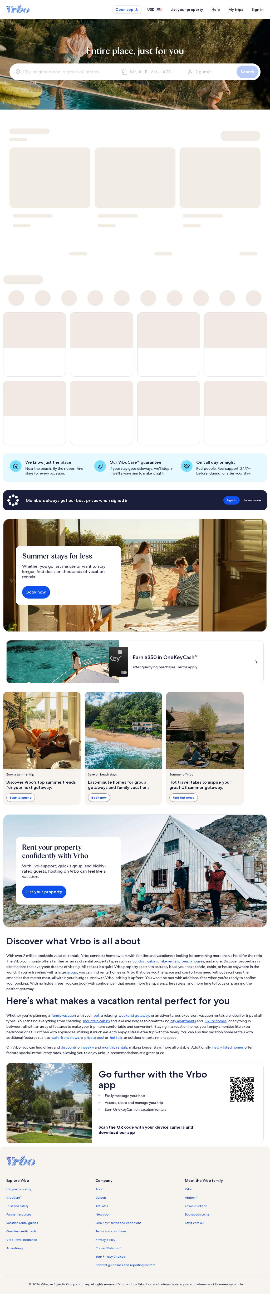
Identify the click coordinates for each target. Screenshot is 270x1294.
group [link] (72, 972)
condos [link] (138, 961)
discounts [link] (69, 1047)
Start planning (21, 797)
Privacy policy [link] (105, 1240)
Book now (36, 592)
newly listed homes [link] (228, 1047)
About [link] (100, 1189)
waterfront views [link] (65, 1037)
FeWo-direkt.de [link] (196, 1206)
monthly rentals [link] (114, 1047)
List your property (186, 9)
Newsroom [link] (103, 1214)
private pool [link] (94, 1037)
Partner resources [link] (18, 1214)
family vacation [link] (64, 1015)
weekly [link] (88, 1047)
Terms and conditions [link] (111, 1231)
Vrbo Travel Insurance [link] (21, 1240)
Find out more (183, 797)
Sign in (258, 9)
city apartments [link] (183, 1021)
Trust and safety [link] (17, 1206)
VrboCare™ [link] (14, 1198)
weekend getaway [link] (134, 1015)
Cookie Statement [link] (108, 1248)
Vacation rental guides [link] (22, 1223)
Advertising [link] (14, 1248)
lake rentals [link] (169, 961)
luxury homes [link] (216, 1021)
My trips (235, 9)
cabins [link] (152, 961)
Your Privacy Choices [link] (110, 1257)
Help (216, 9)
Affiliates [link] (102, 1206)
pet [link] (96, 1015)
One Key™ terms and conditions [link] (118, 1223)
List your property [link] (18, 1189)
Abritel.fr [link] (191, 1198)
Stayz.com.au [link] (194, 1223)
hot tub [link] (116, 1037)
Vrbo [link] (188, 1189)
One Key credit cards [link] (21, 1231)
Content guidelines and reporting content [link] (125, 1265)
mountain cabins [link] (96, 1021)
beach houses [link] (192, 961)
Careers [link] (101, 1198)
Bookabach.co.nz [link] (197, 1214)
